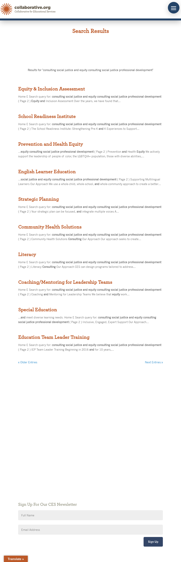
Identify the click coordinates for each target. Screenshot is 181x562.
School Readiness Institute (47, 116)
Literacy (27, 254)
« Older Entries (27, 362)
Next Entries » (154, 362)
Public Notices (82, 453)
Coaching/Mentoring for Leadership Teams (65, 282)
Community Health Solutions (49, 226)
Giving (77, 459)
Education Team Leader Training (53, 337)
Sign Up (153, 541)
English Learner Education (47, 171)
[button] (173, 7)
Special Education (37, 309)
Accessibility (81, 471)
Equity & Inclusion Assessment (51, 88)
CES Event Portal (84, 476)
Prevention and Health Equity (50, 144)
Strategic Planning (38, 199)
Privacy (77, 465)
